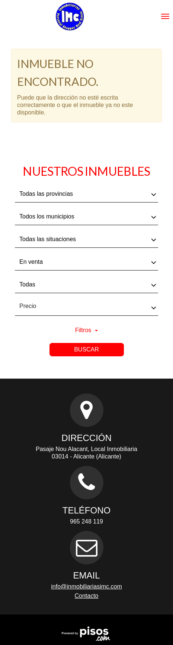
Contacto (86, 596)
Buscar (86, 349)
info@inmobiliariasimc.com (86, 586)
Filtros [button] (86, 330)
